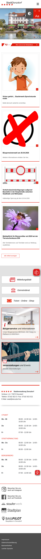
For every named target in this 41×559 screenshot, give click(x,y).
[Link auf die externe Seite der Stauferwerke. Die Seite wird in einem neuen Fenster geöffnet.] (12, 503)
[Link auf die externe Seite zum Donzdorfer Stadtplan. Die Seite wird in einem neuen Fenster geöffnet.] (12, 510)
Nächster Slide (36, 24)
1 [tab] (34, 37)
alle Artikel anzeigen (10, 256)
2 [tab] (36, 37)
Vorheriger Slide (4, 24)
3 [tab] (38, 37)
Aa (37, 16)
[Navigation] (37, 4)
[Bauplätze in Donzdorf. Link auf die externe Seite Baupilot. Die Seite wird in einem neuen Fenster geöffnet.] (12, 519)
